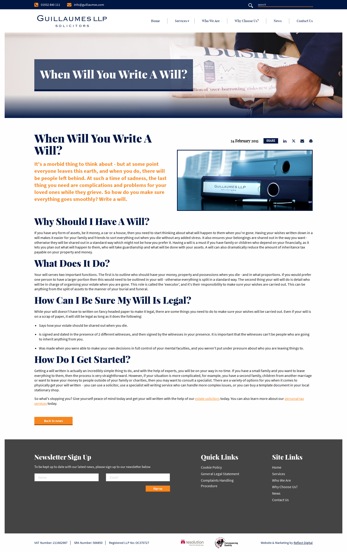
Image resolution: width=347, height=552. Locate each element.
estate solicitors (207, 398)
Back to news (53, 421)
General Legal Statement (220, 473)
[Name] (66, 477)
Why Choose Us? (247, 21)
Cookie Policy (211, 467)
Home (155, 21)
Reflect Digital (303, 543)
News (278, 21)
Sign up (157, 488)
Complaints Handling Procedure (217, 483)
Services (181, 21)
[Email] (138, 477)
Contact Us (305, 21)
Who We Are (211, 21)
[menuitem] (155, 21)
